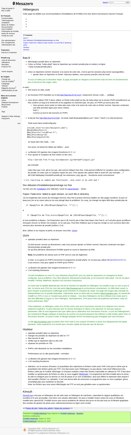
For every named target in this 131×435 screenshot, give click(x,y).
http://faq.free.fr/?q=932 (50, 118)
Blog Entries (6, 105)
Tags (3, 112)
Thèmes (5, 86)
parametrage (73, 189)
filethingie (84, 374)
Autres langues (7, 71)
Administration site (8, 45)
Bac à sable (6, 11)
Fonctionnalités (7, 18)
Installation (5, 23)
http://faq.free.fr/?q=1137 (70, 95)
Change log (6, 79)
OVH (25, 45)
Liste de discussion (9, 60)
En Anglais (5, 77)
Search (105, 2)
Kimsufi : (26, 49)
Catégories (6, 84)
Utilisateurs (6, 62)
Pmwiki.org (5, 58)
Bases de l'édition (8, 25)
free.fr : (26, 38)
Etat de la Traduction (9, 52)
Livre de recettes (8, 81)
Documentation (7, 27)
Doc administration (8, 40)
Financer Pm (6, 67)
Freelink (4, 107)
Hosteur (26, 47)
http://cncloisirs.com (109, 293)
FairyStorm (6, 118)
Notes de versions (8, 33)
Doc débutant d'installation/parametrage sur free (41, 40)
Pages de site (31, 408)
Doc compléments (8, 43)
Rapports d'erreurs (8, 88)
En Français (5, 16)
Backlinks (80, 413)
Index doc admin (46, 408)
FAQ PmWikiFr (7, 29)
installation (41, 189)
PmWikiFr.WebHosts (67, 413)
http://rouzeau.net (73, 288)
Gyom (74, 230)
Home (4, 100)
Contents (28, 35)
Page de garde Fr (8, 8)
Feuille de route (7, 36)
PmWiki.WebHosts (40, 413)
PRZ (46, 301)
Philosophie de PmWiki (10, 31)
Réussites (5, 64)
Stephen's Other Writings (11, 116)
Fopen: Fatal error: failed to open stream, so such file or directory (47, 43)
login (19, 123)
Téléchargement (8, 20)
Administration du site (9, 90)
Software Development (10, 102)
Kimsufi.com (28, 395)
